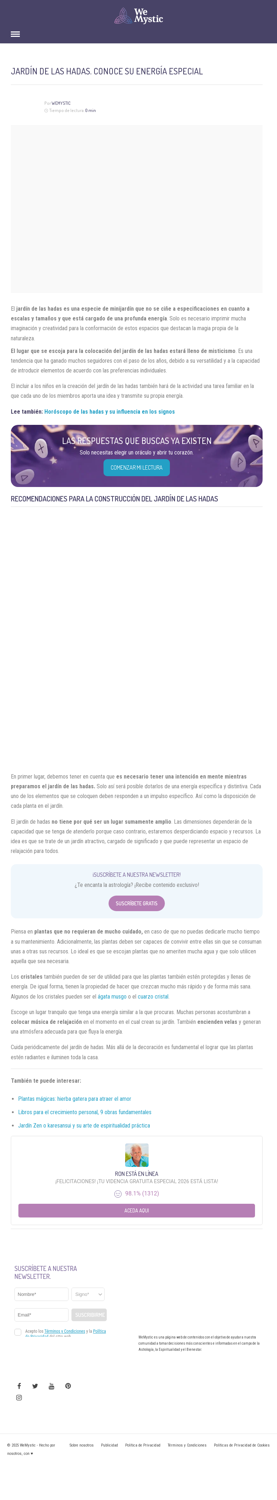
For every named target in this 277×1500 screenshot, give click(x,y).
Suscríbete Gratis (137, 903)
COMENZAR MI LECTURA (137, 467)
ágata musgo (112, 996)
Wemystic (61, 103)
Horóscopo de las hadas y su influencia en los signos (109, 411)
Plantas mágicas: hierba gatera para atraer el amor (74, 1098)
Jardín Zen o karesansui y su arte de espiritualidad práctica (84, 1125)
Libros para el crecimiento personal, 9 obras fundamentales (84, 1112)
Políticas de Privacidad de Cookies (242, 1445)
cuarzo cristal (153, 996)
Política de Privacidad (143, 1445)
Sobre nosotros (82, 1445)
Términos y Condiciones (187, 1445)
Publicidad (109, 1445)
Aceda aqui (136, 1210)
